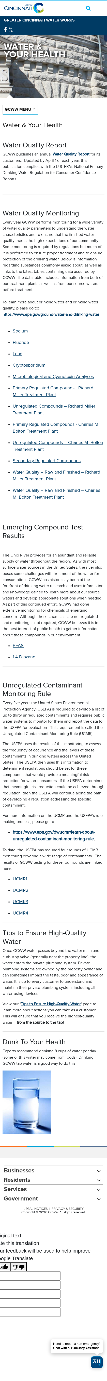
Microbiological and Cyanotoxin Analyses (53, 376)
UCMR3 (20, 901)
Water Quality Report (71, 154)
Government (21, 1198)
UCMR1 (20, 878)
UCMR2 (20, 890)
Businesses (19, 1170)
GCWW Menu (18, 109)
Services (15, 1189)
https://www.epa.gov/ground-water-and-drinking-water (51, 314)
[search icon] (88, 8)
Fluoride (21, 342)
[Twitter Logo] (10, 29)
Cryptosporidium (29, 365)
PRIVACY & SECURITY (68, 1209)
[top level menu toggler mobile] (100, 8)
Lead (17, 353)
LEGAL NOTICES (36, 1209)
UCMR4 (20, 913)
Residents (17, 1179)
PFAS (18, 645)
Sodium (20, 330)
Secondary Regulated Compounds (47, 460)
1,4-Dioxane (24, 656)
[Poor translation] (18, 1266)
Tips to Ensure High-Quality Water (51, 1004)
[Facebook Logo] (5, 29)
